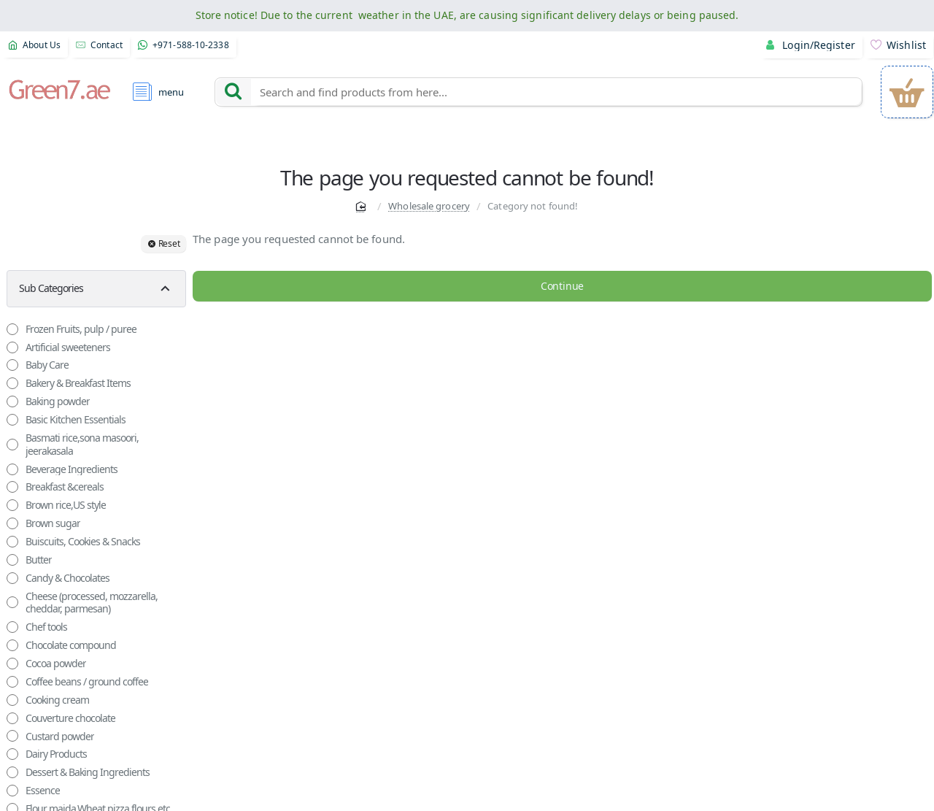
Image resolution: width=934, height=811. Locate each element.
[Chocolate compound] (12, 645)
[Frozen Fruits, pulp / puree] (12, 329)
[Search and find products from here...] (233, 92)
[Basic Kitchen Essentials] (12, 420)
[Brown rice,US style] (12, 505)
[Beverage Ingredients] (12, 469)
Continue (562, 286)
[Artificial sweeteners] (12, 347)
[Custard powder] (12, 736)
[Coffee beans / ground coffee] (12, 682)
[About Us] (35, 45)
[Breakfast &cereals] (12, 487)
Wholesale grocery (429, 205)
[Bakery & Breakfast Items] (12, 383)
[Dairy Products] (12, 754)
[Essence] (12, 790)
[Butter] (12, 560)
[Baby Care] (12, 365)
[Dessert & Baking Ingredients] (12, 772)
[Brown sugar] (12, 523)
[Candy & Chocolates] (12, 578)
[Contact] (100, 45)
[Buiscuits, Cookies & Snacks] (12, 541)
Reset (169, 243)
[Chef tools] (12, 627)
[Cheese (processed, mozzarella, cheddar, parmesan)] (12, 602)
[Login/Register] (813, 45)
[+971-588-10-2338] (183, 45)
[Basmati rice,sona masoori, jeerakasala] (12, 444)
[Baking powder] (12, 401)
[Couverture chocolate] (12, 718)
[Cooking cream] (12, 700)
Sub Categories (50, 288)
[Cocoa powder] (12, 663)
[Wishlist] (899, 45)
